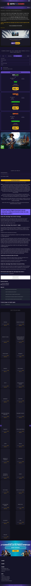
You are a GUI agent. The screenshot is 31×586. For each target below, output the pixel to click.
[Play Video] (15, 140)
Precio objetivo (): (4, 176)
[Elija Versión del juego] (15, 63)
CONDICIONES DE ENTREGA (5, 578)
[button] (1, 426)
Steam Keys (3, 571)
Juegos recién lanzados (5, 569)
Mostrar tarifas (4, 67)
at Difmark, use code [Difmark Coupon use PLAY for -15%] (13, 0)
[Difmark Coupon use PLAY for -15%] (15, 206)
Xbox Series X (19, 56)
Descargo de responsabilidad (6, 580)
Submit (15, 550)
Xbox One (9, 56)
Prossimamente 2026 (4, 568)
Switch (27, 56)
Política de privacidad (5, 579)
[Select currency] (15, 61)
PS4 (2, 56)
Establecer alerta (15, 180)
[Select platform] (15, 58)
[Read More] (15, 27)
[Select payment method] (15, 60)
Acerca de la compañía (5, 576)
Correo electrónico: (4, 172)
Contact (2, 575)
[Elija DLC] (15, 65)
